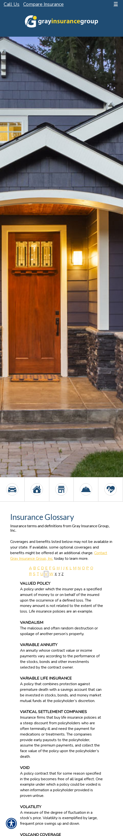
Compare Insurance (43, 4)
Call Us (12, 4)
